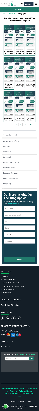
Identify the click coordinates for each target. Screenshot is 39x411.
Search (19, 9)
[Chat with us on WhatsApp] (5, 406)
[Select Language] (28, 4)
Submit (19, 259)
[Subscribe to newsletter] (31, 358)
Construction (7, 157)
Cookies (21, 401)
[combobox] (6, 221)
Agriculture (7, 147)
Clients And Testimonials (11, 283)
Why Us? (6, 276)
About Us (12, 14)
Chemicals (7, 152)
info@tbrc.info (13, 305)
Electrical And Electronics (12, 162)
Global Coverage (8, 289)
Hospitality (7, 184)
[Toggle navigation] (36, 4)
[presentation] (19, 250)
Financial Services (9, 168)
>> (25, 124)
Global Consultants (9, 279)
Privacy (13, 401)
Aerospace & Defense (11, 141)
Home (4, 14)
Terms (29, 401)
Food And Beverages (11, 173)
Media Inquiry (7, 293)
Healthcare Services (10, 178)
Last (30, 124)
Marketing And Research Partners (14, 286)
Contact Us (6, 346)
